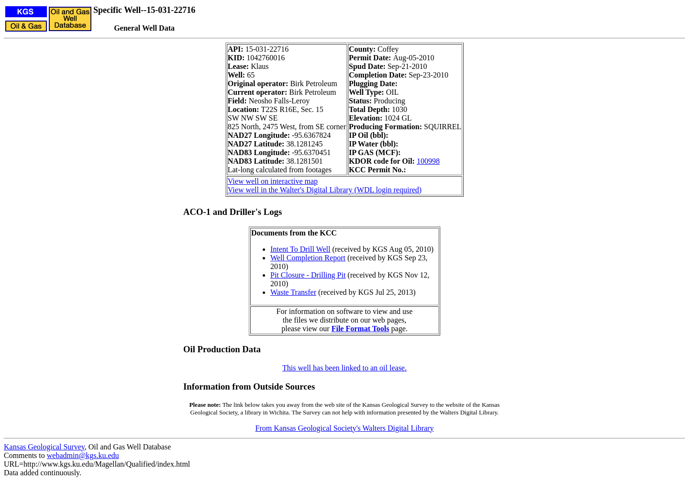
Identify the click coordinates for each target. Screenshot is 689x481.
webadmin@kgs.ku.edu (83, 455)
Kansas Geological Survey (44, 447)
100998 (428, 161)
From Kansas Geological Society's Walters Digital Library (345, 428)
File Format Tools (360, 328)
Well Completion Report (307, 258)
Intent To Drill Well (300, 249)
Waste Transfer (293, 292)
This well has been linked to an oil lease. (344, 368)
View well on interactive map (273, 181)
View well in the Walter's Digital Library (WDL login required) (325, 190)
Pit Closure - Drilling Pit (307, 275)
